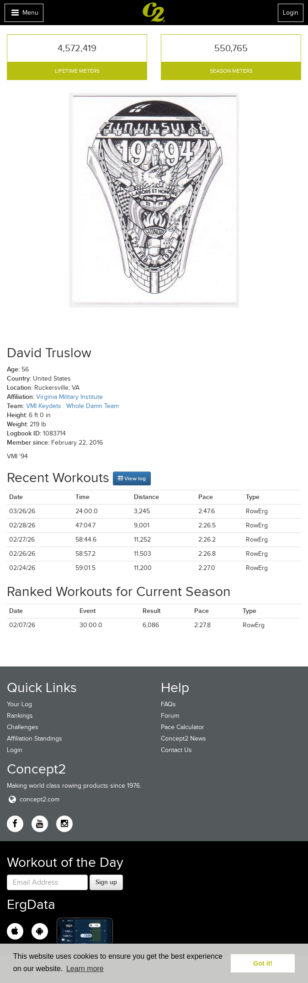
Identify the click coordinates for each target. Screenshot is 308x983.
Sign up (106, 882)
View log (132, 478)
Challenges (22, 727)
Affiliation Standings (34, 738)
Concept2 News (183, 738)
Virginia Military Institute (69, 396)
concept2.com (33, 799)
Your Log (19, 704)
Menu (23, 15)
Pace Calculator (182, 727)
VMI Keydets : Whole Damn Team (72, 406)
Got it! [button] (262, 963)
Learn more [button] (85, 968)
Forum (170, 715)
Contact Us (176, 750)
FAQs (168, 704)
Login (290, 12)
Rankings (20, 715)
